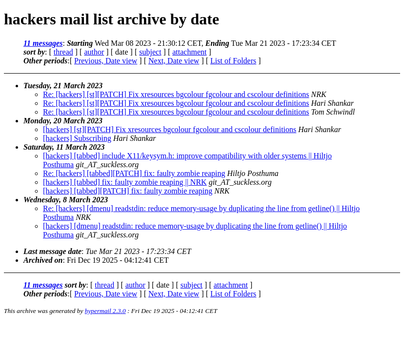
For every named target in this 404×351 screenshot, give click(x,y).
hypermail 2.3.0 (105, 310)
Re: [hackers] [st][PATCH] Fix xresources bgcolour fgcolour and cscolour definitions (176, 94)
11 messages (42, 43)
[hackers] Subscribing (77, 138)
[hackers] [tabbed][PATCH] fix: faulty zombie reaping (127, 191)
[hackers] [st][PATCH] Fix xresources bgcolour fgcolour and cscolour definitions (169, 129)
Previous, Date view (105, 61)
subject (150, 52)
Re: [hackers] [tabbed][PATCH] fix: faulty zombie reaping (134, 173)
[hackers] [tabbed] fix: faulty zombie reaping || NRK (125, 182)
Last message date (52, 251)
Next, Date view (173, 61)
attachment (189, 52)
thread (63, 52)
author (94, 52)
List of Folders (233, 61)
